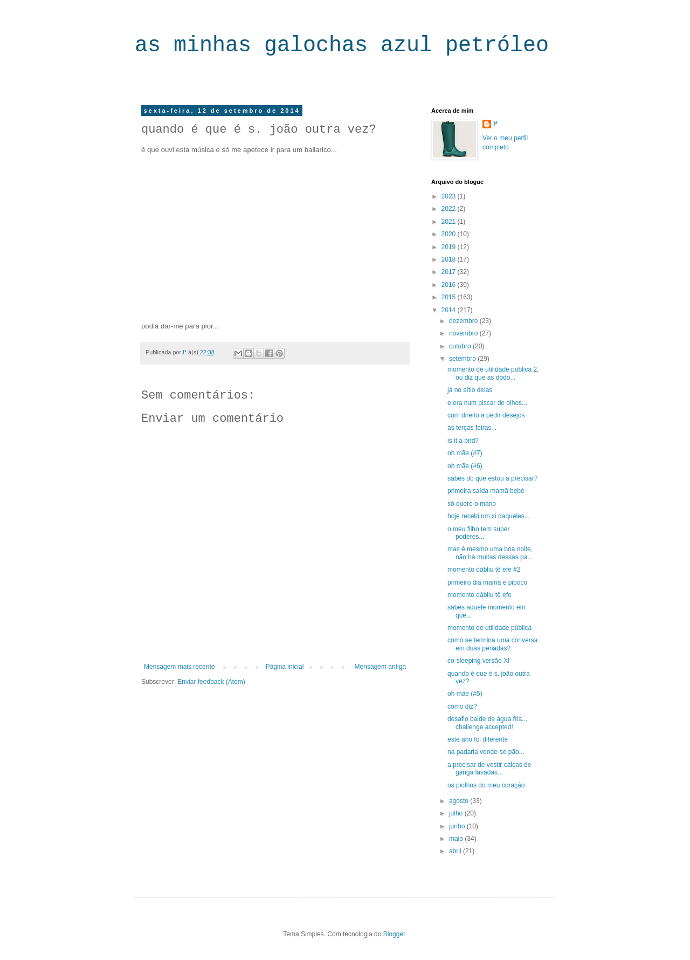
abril (456, 851)
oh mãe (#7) (464, 453)
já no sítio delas (469, 390)
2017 (449, 272)
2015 (449, 297)
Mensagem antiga (380, 666)
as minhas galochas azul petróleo (342, 45)
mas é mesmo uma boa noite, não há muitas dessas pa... (490, 552)
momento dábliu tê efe (479, 595)
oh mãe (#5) (464, 693)
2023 (449, 196)
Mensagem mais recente (179, 666)
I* (495, 124)
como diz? (462, 706)
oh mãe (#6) (464, 466)
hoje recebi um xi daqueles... (488, 516)
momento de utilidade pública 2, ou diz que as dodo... (493, 373)
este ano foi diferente (477, 739)
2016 (449, 285)
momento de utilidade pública (489, 628)
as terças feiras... (471, 427)
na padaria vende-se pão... (486, 752)
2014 (449, 310)
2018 (449, 259)
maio (457, 838)
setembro (463, 358)
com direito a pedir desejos (486, 415)
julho (457, 813)
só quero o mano (471, 504)
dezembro (464, 321)
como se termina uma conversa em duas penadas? (492, 644)
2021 (449, 221)
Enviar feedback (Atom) (211, 681)
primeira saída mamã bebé (486, 491)
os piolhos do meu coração (486, 785)
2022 (449, 208)
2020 (449, 234)
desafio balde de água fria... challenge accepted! (487, 722)
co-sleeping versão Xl (478, 660)
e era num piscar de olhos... (487, 403)
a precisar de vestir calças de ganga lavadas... (489, 768)
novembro (464, 333)
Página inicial (285, 666)
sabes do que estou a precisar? (492, 478)
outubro (461, 346)
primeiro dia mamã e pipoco (487, 582)
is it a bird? (463, 440)
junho (458, 826)
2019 (449, 247)
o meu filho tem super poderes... (478, 532)
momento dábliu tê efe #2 (483, 569)
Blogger (394, 934)
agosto (459, 801)
